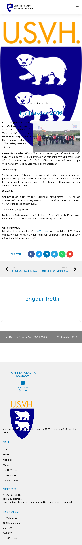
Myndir (6, 465)
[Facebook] (23, 383)
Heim (5, 449)
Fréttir (6, 454)
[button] (77, 7)
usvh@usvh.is (41, 231)
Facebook (23, 387)
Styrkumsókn (10, 475)
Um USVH (10, 470)
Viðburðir (7, 459)
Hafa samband (10, 480)
